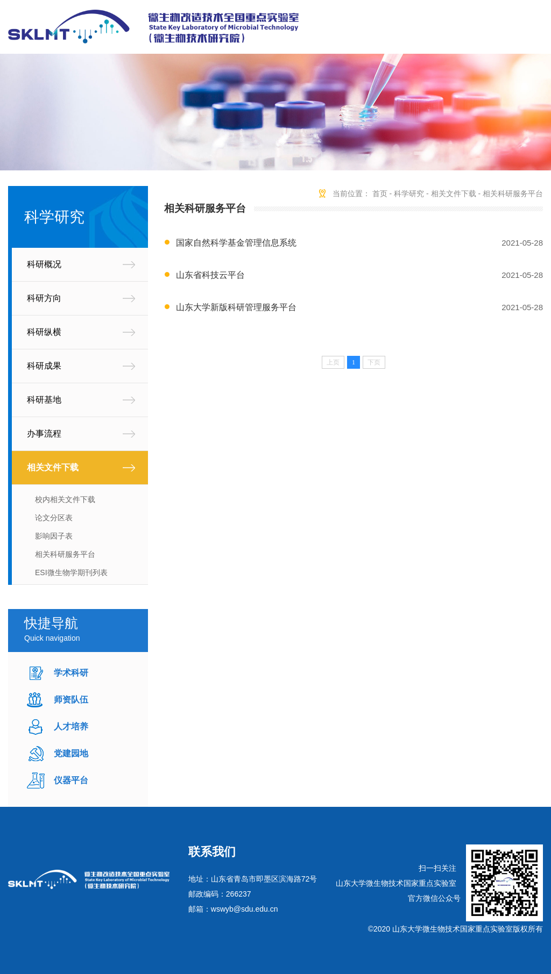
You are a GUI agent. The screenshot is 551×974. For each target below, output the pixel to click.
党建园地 (71, 753)
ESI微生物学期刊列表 (71, 572)
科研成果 (44, 365)
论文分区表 (54, 517)
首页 (379, 193)
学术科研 (71, 672)
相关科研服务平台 (65, 554)
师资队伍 (71, 699)
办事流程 (44, 433)
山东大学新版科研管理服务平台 (236, 307)
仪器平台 (71, 780)
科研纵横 (44, 331)
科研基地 (44, 399)
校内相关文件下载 (65, 499)
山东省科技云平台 (210, 275)
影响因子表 (54, 536)
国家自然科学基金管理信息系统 (236, 242)
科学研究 (409, 193)
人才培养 (71, 726)
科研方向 (44, 298)
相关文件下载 (53, 467)
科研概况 (44, 264)
